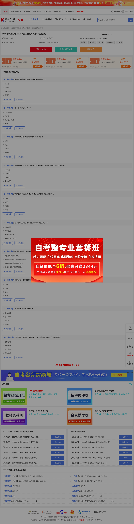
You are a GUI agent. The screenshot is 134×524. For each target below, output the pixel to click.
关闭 (99, 240)
